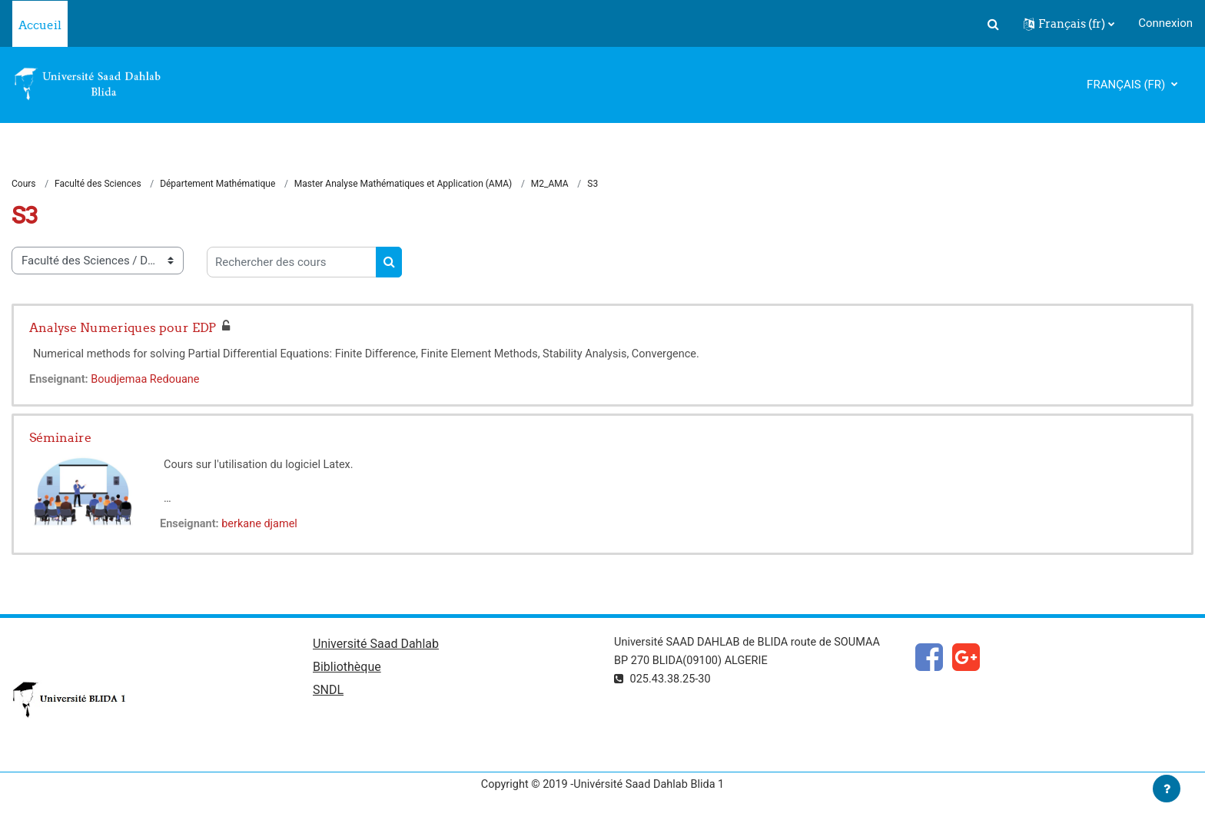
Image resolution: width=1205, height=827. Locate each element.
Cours (24, 184)
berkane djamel (263, 526)
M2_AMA (550, 184)
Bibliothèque (347, 670)
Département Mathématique (217, 184)
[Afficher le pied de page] (1166, 788)
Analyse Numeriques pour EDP (122, 328)
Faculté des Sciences (98, 184)
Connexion (1165, 23)
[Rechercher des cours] (292, 262)
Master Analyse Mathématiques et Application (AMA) (403, 184)
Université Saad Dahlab (376, 646)
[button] (993, 24)
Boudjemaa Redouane (149, 380)
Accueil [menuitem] (39, 25)
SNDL (328, 693)
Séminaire (60, 438)
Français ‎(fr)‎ (1127, 84)
